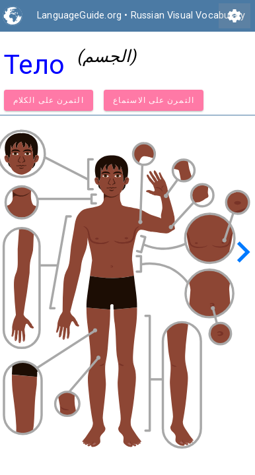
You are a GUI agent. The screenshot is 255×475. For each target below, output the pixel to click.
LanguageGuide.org (79, 15)
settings (234, 16)
